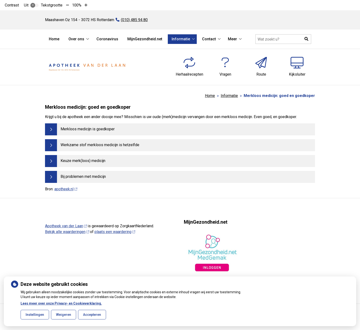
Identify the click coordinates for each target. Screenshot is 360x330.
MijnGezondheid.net (144, 39)
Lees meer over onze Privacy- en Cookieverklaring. (61, 303)
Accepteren (92, 315)
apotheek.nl (65, 189)
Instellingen (35, 315)
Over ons (76, 39)
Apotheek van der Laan (66, 226)
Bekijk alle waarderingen (67, 231)
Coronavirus (107, 39)
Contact (209, 39)
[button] (306, 39)
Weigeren (63, 315)
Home (54, 39)
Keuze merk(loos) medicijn (83, 160)
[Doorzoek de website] (283, 39)
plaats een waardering (115, 231)
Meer (232, 39)
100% (76, 5)
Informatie (181, 39)
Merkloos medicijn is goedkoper (88, 129)
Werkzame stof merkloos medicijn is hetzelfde (100, 145)
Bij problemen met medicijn (83, 176)
